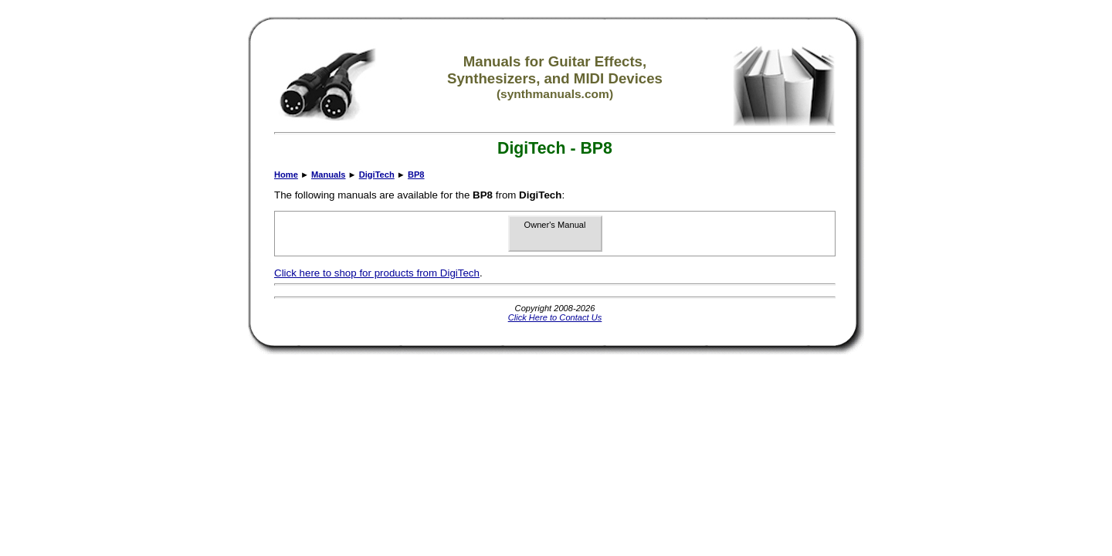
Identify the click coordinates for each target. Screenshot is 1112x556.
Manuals (328, 174)
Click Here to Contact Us (555, 317)
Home (286, 174)
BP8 (416, 174)
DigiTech (377, 174)
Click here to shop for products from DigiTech (377, 273)
